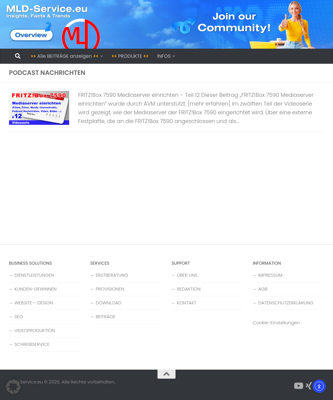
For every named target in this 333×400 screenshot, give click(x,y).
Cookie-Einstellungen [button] (276, 322)
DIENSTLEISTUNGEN (34, 275)
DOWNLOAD (108, 303)
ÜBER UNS (187, 275)
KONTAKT (187, 303)
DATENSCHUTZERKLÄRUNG (285, 303)
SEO (18, 316)
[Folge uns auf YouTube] (298, 386)
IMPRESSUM (270, 275)
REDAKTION (189, 289)
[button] (13, 387)
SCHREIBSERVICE (31, 344)
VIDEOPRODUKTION (34, 330)
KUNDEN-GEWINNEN (35, 289)
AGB (262, 289)
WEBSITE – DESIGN (33, 303)
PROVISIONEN (110, 289)
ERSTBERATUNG (112, 275)
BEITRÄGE (105, 316)
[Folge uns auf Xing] (309, 386)
